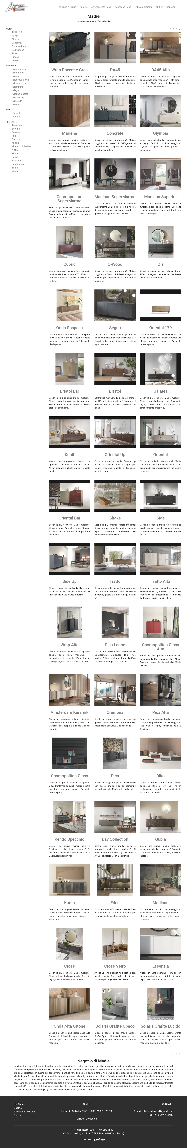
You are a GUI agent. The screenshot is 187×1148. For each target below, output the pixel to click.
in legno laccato (20, 94)
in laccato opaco (20, 83)
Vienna (15, 171)
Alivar (15, 35)
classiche (17, 113)
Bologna (16, 128)
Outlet (159, 7)
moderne (16, 116)
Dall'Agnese (18, 50)
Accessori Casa (123, 7)
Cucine (84, 7)
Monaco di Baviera (21, 146)
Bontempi (17, 42)
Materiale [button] (11, 65)
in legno (16, 90)
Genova (16, 139)
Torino (15, 167)
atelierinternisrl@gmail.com (158, 1111)
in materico (18, 97)
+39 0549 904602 (163, 1115)
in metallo (17, 101)
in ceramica (18, 72)
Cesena (16, 132)
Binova (15, 39)
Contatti (170, 7)
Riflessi (15, 57)
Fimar (15, 53)
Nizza (15, 150)
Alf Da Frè (17, 32)
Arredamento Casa (101, 7)
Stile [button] (8, 109)
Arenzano (17, 125)
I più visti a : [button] (12, 121)
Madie (107, 21)
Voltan (15, 60)
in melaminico (19, 69)
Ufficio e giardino (144, 7)
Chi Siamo (19, 1104)
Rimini (15, 153)
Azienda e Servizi (68, 7)
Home (80, 21)
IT (180, 7)
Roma (15, 157)
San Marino (18, 164)
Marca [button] (9, 28)
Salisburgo (17, 160)
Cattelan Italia (19, 46)
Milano (15, 142)
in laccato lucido (20, 79)
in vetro (15, 104)
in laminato (17, 86)
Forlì (14, 135)
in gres (15, 76)
